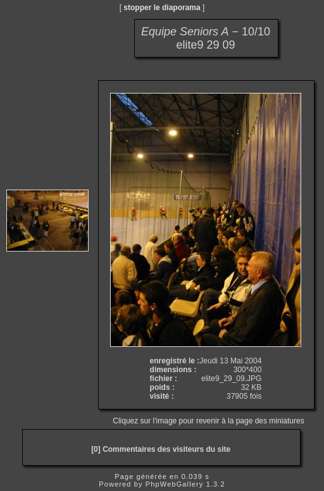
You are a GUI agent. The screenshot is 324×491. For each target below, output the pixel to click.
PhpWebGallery (175, 484)
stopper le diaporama (161, 7)
